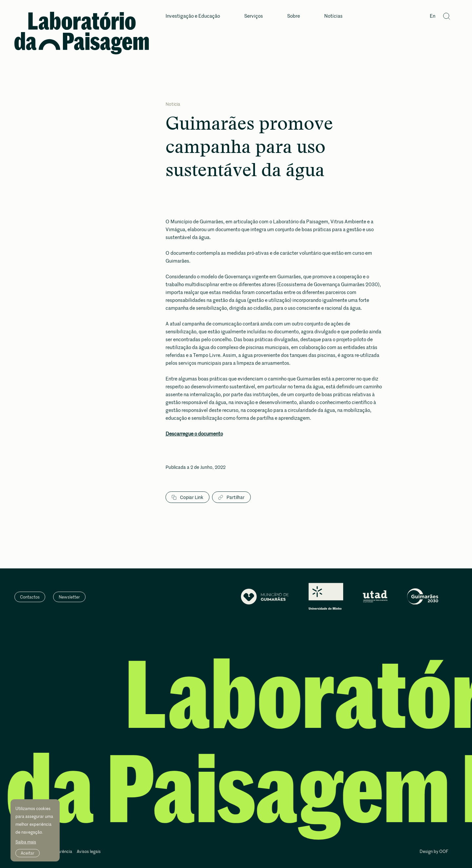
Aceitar (27, 853)
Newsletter (69, 597)
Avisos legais (89, 851)
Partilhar (231, 497)
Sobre (293, 16)
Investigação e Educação (193, 16)
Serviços (253, 16)
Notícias (333, 16)
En (432, 16)
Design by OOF (434, 851)
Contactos (30, 597)
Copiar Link (187, 497)
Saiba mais (25, 842)
